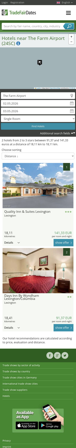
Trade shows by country (16, 371)
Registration (17, 2)
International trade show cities (20, 383)
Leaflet (38, 88)
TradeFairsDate (19, 12)
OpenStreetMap (55, 88)
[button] (38, 60)
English (67, 2)
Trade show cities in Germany (20, 377)
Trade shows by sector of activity (21, 365)
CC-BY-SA (72, 88)
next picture (71, 186)
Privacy (7, 440)
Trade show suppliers (15, 389)
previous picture (4, 186)
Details (12, 242)
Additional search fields (55, 133)
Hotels (6, 396)
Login (5, 2)
